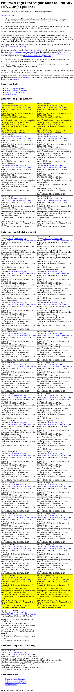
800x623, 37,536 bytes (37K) (52, 304)
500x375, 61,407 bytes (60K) (53, 364)
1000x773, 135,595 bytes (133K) (17, 517)
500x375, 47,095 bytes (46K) (53, 333)
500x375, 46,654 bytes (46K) (17, 333)
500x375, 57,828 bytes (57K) (53, 577)
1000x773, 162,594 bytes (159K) (17, 241)
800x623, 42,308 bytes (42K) (52, 138)
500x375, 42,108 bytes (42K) (53, 515)
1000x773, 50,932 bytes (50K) (16, 424)
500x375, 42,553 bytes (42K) (17, 546)
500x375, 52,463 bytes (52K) (17, 515)
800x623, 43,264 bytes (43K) (52, 200)
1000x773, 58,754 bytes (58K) (52, 424)
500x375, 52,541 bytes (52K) (17, 612)
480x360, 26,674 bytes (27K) (53, 198)
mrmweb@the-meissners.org (16, 46)
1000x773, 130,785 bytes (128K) (17, 366)
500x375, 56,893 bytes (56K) (17, 272)
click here (26, 78)
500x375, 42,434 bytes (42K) (53, 484)
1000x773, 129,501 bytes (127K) (53, 273)
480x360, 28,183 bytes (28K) (17, 105)
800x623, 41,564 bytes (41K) (16, 138)
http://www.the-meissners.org (35, 50)
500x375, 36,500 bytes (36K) (17, 453)
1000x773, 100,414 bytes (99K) (17, 335)
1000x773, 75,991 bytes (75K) (52, 455)
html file (30, 107)
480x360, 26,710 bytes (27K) (53, 302)
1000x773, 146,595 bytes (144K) (53, 241)
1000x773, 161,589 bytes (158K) (17, 304)
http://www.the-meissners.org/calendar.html (51, 54)
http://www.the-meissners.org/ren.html (22, 52)
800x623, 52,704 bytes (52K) (16, 107)
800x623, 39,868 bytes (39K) (52, 167)
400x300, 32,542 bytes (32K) (17, 577)
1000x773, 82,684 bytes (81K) (16, 486)
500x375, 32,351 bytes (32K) (53, 422)
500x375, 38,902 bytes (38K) (53, 453)
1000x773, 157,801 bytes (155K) (53, 579)
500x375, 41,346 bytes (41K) (17, 484)
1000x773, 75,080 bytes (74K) (16, 397)
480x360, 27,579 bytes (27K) (53, 136)
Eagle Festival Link (7, 15)
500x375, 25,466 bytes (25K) (17, 652)
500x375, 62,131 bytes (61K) (17, 239)
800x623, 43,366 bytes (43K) (16, 200)
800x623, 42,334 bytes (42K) (52, 107)
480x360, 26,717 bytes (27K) (17, 198)
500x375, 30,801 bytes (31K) (53, 395)
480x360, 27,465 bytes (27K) (17, 136)
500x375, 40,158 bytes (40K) (17, 395)
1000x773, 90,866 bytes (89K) (52, 548)
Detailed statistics (11, 94)
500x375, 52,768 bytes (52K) (53, 272)
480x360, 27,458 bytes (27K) (53, 105)
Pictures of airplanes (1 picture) (15, 92)
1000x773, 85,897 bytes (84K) (52, 486)
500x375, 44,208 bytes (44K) (53, 546)
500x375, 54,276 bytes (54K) (17, 302)
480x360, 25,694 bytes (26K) (53, 165)
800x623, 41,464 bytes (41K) (16, 167)
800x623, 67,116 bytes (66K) (16, 579)
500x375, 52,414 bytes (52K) (17, 364)
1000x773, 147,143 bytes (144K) (17, 273)
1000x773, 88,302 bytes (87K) (16, 548)
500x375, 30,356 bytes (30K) (17, 422)
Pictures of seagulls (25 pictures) (16, 90)
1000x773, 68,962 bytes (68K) (16, 455)
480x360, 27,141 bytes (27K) (17, 165)
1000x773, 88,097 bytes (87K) (52, 517)
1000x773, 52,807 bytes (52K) (52, 397)
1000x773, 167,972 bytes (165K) (53, 366)
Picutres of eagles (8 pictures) (15, 88)
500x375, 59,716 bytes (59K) (53, 239)
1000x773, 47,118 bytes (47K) (16, 654)
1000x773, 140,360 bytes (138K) (17, 614)
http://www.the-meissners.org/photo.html (37, 56)
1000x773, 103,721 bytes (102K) (53, 335)
